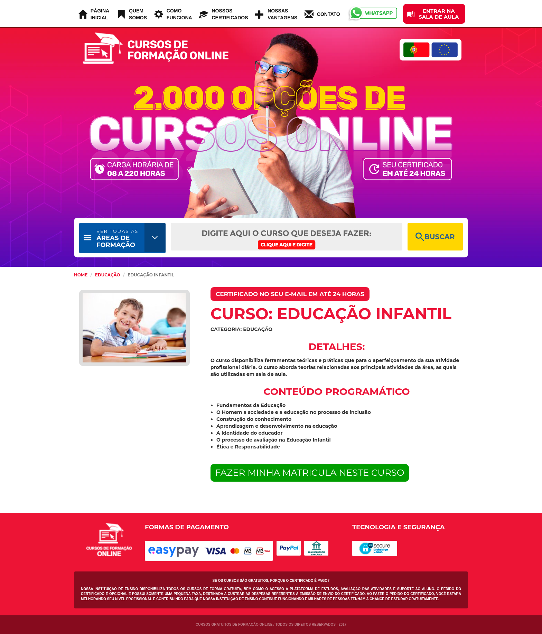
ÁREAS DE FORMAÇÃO (117, 238)
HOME (80, 274)
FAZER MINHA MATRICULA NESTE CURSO (309, 472)
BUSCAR (435, 237)
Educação (107, 274)
